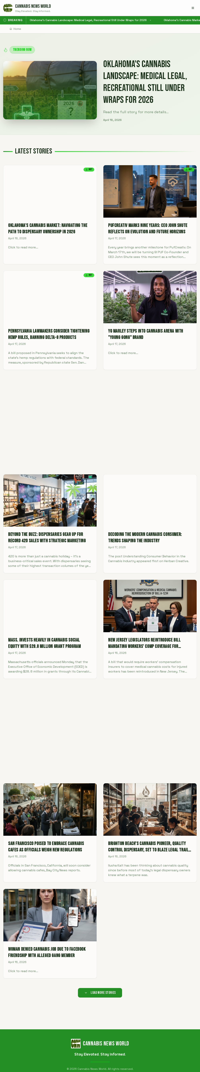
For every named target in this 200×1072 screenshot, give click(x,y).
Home (15, 29)
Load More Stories (100, 993)
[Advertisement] (100, 422)
